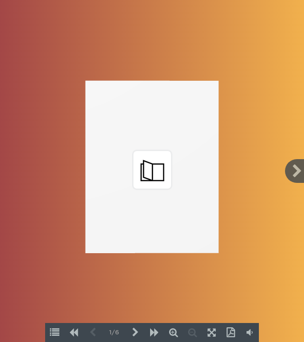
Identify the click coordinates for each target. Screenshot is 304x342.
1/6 (114, 333)
